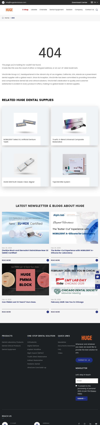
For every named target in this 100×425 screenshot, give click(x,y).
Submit (82, 398)
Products (7, 336)
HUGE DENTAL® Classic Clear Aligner (19, 182)
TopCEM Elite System (61, 182)
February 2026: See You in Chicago (67, 302)
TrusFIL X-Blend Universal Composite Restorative (68, 140)
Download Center (79, 2)
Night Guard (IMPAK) (35, 353)
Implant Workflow (34, 349)
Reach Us (7, 416)
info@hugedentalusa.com (14, 2)
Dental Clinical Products (11, 346)
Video (60, 353)
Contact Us (89, 9)
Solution (69, 9)
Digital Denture (33, 346)
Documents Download (66, 346)
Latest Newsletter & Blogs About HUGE (50, 206)
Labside (34, 9)
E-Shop (25, 9)
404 (13, 18)
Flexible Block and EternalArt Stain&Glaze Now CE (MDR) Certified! (25, 251)
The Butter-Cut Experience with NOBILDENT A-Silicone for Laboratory (72, 251)
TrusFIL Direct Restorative (37, 356)
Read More (25, 260)
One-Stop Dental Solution (41, 336)
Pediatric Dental (33, 364)
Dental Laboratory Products (12, 342)
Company (79, 9)
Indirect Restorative (35, 360)
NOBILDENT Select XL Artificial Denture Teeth (20, 140)
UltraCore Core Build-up (36, 367)
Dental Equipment (57, 9)
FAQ (59, 349)
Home (7, 18)
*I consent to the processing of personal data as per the (87, 390)
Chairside (43, 9)
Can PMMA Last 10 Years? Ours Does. (19, 302)
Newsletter (62, 342)
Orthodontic (32, 342)
